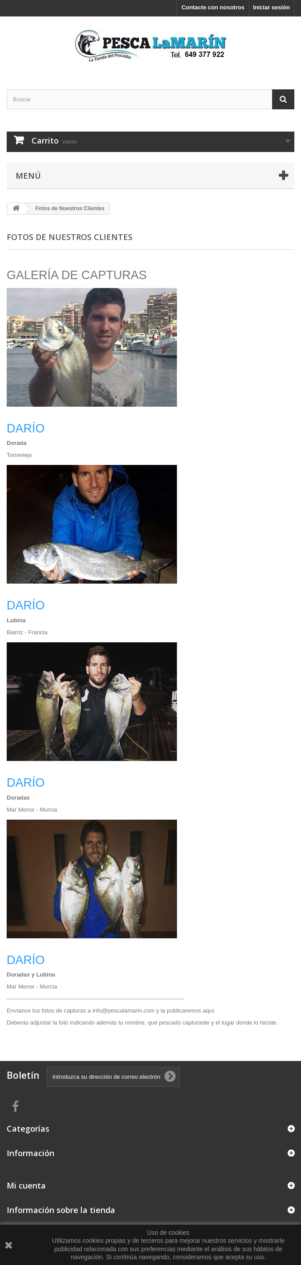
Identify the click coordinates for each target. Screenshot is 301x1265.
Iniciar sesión (271, 7)
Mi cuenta (26, 1185)
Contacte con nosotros (213, 7)
